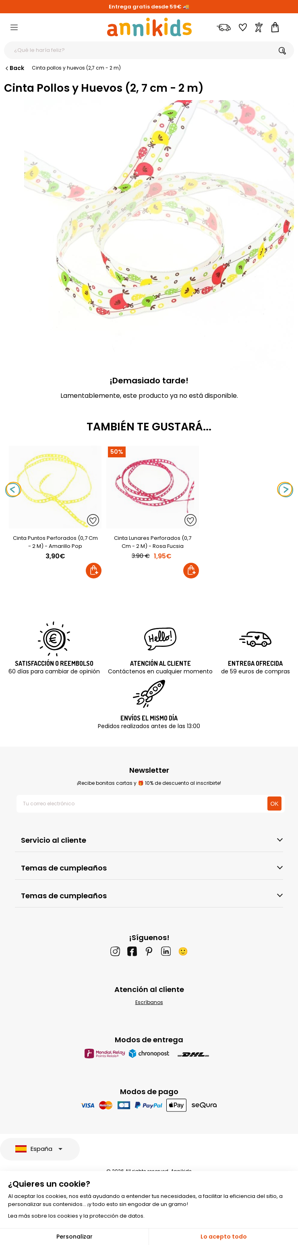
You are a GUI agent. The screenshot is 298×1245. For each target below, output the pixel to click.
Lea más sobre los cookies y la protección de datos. (76, 1216)
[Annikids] (149, 27)
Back (14, 68)
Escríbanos (149, 1002)
